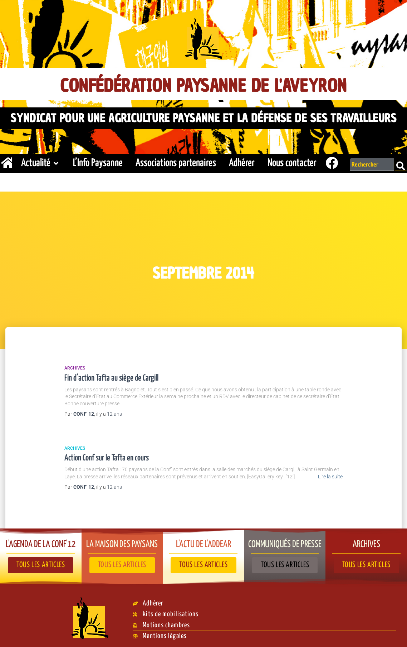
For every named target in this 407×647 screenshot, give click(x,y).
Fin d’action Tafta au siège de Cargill (111, 376)
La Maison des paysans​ (121, 541)
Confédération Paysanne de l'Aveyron (204, 84)
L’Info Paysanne (98, 161)
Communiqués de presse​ (284, 541)
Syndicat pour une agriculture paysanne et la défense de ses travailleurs (203, 117)
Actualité (40, 161)
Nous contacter (292, 161)
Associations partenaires (176, 161)
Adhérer (242, 161)
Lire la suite (330, 475)
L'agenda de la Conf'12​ (41, 541)
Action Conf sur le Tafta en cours (106, 456)
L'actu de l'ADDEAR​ (203, 541)
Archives (74, 366)
